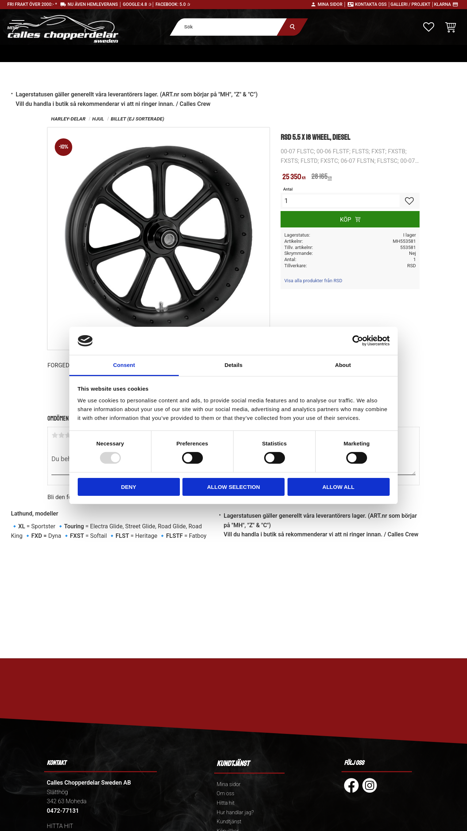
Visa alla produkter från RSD (313, 280)
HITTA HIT (60, 826)
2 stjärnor (61, 435)
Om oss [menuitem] (225, 793)
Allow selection (233, 487)
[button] (15, 24)
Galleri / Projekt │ (412, 4)
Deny (128, 487)
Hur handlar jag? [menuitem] (235, 812)
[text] (293, 177)
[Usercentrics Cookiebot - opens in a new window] (358, 340)
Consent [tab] (124, 365)
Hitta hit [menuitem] (226, 803)
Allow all (339, 487)
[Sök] (292, 26)
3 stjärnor (68, 435)
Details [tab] (233, 365)
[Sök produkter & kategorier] (228, 26)
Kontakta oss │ (372, 4)
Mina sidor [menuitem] (228, 784)
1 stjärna (54, 435)
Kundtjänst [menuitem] (229, 822)
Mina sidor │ (332, 4)
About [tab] (343, 365)
